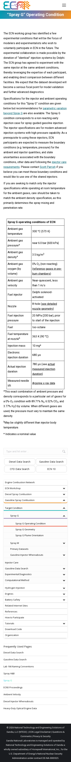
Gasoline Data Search (51, 461)
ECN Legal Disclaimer (40, 732)
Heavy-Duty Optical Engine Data (20, 708)
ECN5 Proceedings (13, 687)
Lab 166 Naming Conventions (18, 666)
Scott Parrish (48, 167)
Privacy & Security (42, 736)
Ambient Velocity (12, 694)
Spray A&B (9, 673)
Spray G (7, 680)
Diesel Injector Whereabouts (18, 701)
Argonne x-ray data (43, 383)
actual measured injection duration (43, 369)
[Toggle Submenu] (63, 488)
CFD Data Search (19, 469)
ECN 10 (51, 469)
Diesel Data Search (19, 461)
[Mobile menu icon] (64, 5)
